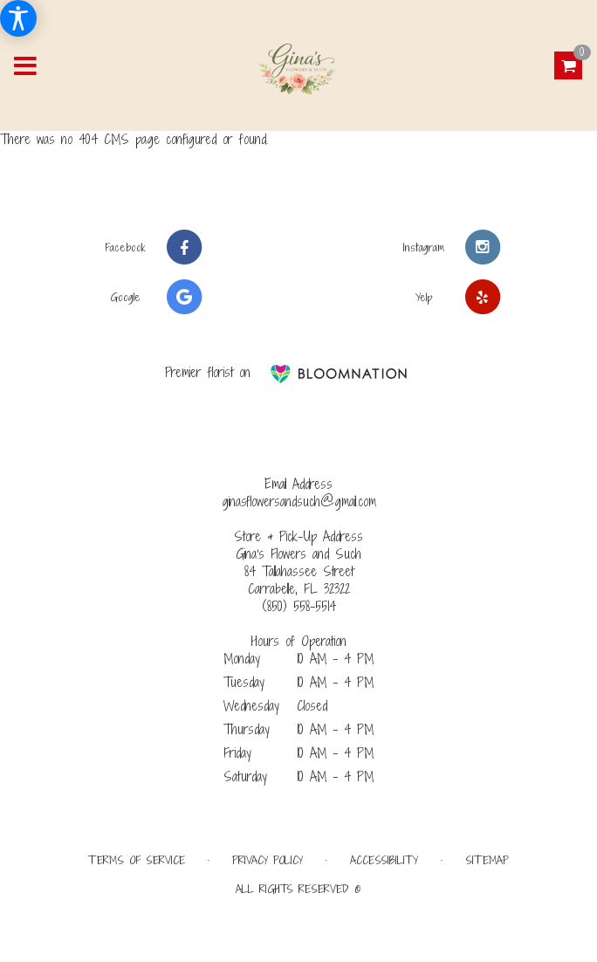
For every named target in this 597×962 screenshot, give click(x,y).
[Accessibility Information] (18, 18)
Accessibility (384, 860)
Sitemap (487, 860)
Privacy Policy (267, 860)
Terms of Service (136, 860)
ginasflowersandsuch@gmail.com (299, 501)
